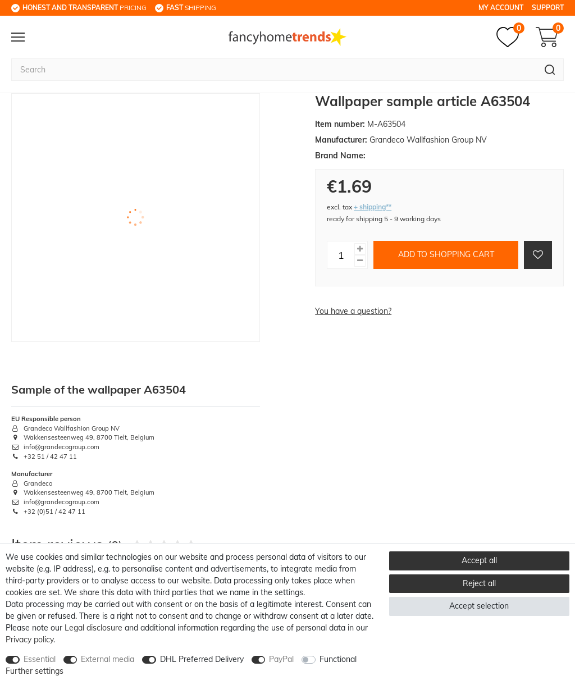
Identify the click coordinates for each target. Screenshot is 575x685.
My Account (500, 7)
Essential (40, 659)
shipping (191, 7)
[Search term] (273, 69)
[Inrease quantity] (360, 249)
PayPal (281, 659)
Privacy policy (29, 639)
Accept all (479, 560)
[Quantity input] (340, 254)
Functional (338, 659)
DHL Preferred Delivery (202, 659)
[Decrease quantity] (360, 261)
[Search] (550, 69)
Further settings (34, 671)
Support (548, 7)
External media (107, 659)
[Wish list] (510, 37)
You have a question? (353, 311)
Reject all (479, 583)
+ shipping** (372, 207)
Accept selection (479, 606)
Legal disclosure (93, 628)
